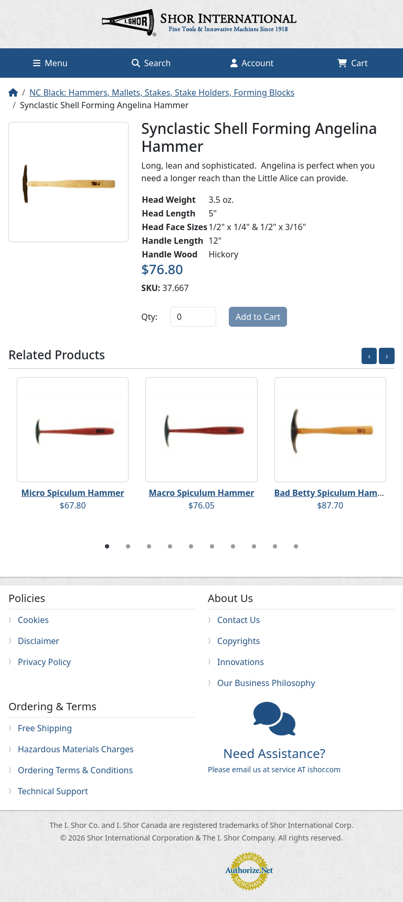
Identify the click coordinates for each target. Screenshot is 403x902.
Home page (201, 24)
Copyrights (238, 641)
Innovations (240, 662)
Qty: (149, 317)
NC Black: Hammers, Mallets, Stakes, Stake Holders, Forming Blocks (161, 92)
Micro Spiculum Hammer (73, 493)
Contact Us (238, 620)
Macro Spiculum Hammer (201, 493)
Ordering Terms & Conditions (75, 770)
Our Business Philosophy (266, 683)
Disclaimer (38, 641)
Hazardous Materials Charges (76, 749)
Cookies (33, 620)
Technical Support (53, 791)
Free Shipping (45, 728)
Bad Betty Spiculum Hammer (334, 493)
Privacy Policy (44, 662)
